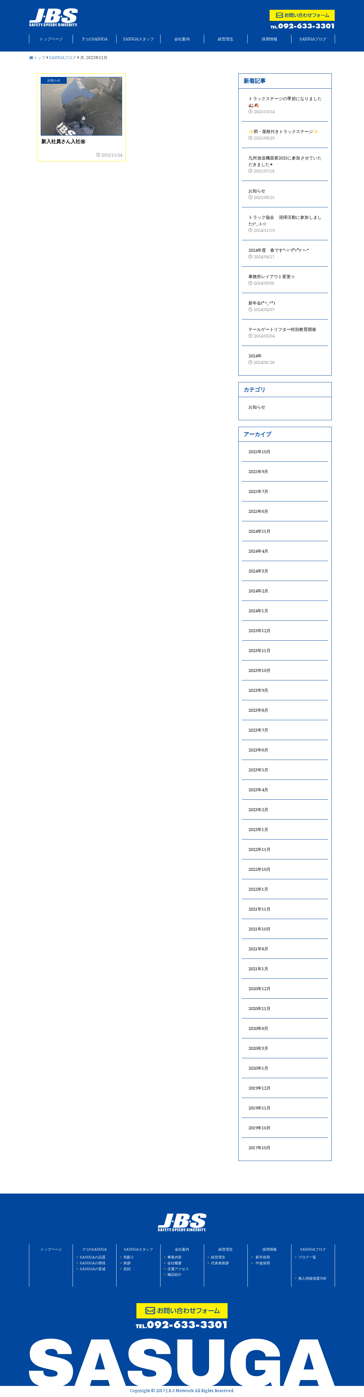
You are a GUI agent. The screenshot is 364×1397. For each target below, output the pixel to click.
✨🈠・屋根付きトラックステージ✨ (285, 134)
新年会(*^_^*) (285, 306)
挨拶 (124, 1262)
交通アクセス (175, 1268)
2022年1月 (258, 889)
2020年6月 (258, 1028)
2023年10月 (259, 670)
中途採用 (259, 1262)
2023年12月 (259, 630)
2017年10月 (259, 1148)
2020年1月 (258, 1068)
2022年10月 (259, 869)
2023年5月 (258, 770)
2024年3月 (258, 571)
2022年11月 (259, 849)
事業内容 (171, 1257)
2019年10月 (259, 1128)
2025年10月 (259, 451)
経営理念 (225, 39)
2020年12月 (259, 988)
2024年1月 (258, 611)
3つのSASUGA (94, 39)
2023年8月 (258, 710)
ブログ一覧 (303, 1257)
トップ (37, 57)
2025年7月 (258, 491)
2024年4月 (258, 551)
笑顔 (124, 1268)
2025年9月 (258, 471)
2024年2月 (258, 591)
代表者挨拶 (216, 1262)
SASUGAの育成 (89, 1268)
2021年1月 (258, 969)
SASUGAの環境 (89, 1262)
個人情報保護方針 (309, 1278)
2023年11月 (259, 650)
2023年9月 (258, 690)
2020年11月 (259, 1008)
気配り (125, 1257)
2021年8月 (258, 949)
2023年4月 (258, 790)
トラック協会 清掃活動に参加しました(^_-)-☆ (285, 223)
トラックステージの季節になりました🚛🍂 (285, 105)
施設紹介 (171, 1274)
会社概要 (171, 1262)
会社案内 (182, 39)
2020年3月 (258, 1048)
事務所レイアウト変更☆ (285, 280)
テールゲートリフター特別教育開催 (285, 332)
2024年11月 (259, 531)
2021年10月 (259, 929)
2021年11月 (259, 909)
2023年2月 (258, 809)
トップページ (51, 39)
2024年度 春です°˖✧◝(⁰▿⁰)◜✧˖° (285, 253)
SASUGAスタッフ (138, 39)
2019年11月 (259, 1108)
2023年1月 (258, 829)
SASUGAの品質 (89, 1257)
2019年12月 (259, 1088)
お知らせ (285, 194)
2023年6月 (258, 750)
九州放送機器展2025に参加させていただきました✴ (285, 164)
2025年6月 (258, 511)
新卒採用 (259, 1257)
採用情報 (269, 39)
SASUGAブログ (313, 39)
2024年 (285, 359)
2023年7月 (258, 730)
